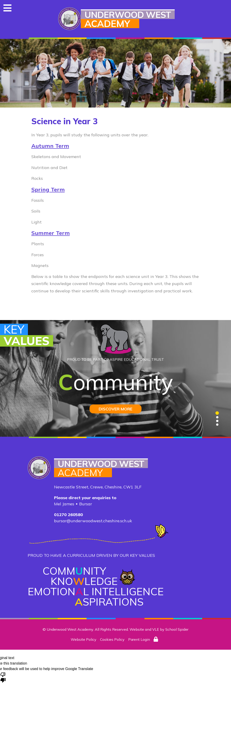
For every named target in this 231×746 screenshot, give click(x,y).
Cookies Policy (112, 639)
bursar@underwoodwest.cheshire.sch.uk (93, 520)
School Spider (176, 629)
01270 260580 (68, 514)
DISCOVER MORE (115, 409)
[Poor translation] (3, 677)
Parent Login (139, 639)
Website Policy (83, 639)
